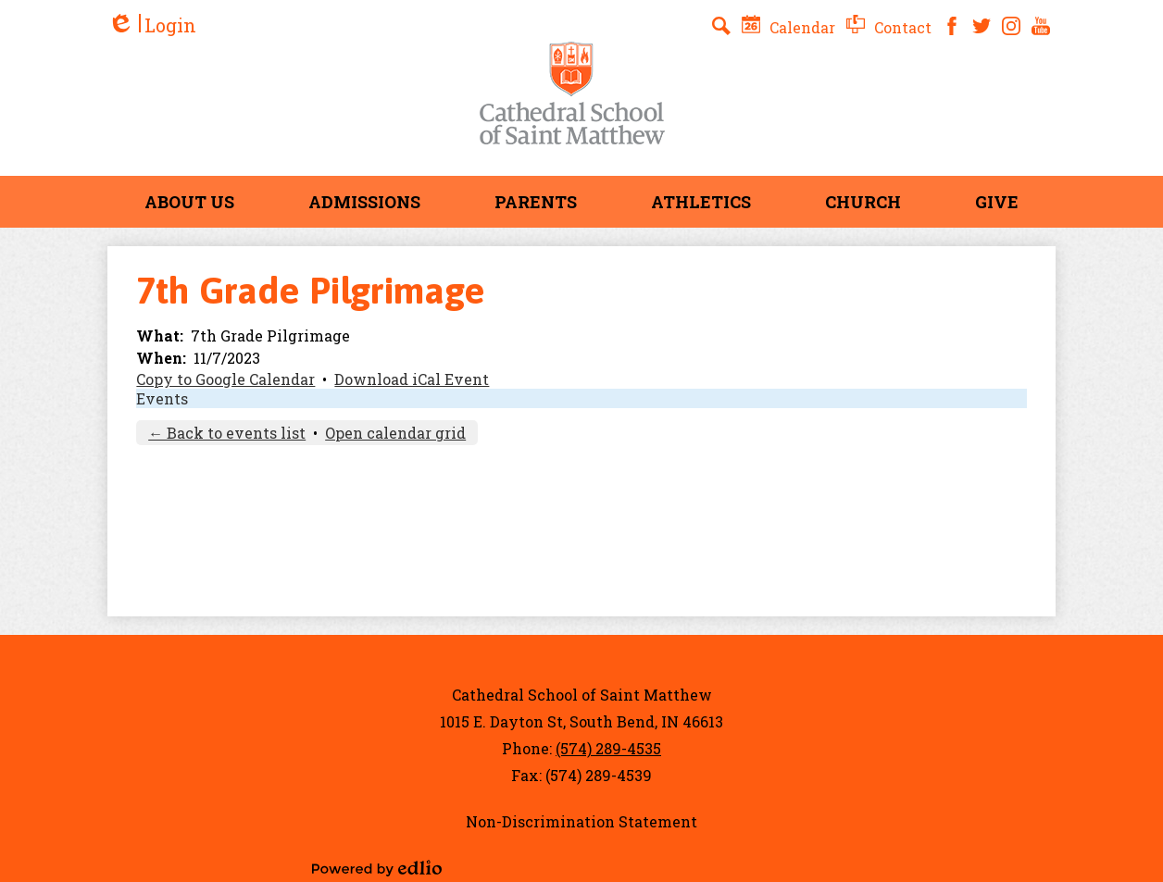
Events (162, 398)
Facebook (952, 26)
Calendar (788, 27)
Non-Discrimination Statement (581, 821)
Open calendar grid (395, 432)
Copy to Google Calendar (225, 379)
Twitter (981, 26)
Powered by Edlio (377, 868)
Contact (889, 27)
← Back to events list (227, 432)
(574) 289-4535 (608, 748)
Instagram (1011, 26)
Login (151, 25)
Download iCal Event (411, 379)
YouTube (1041, 26)
